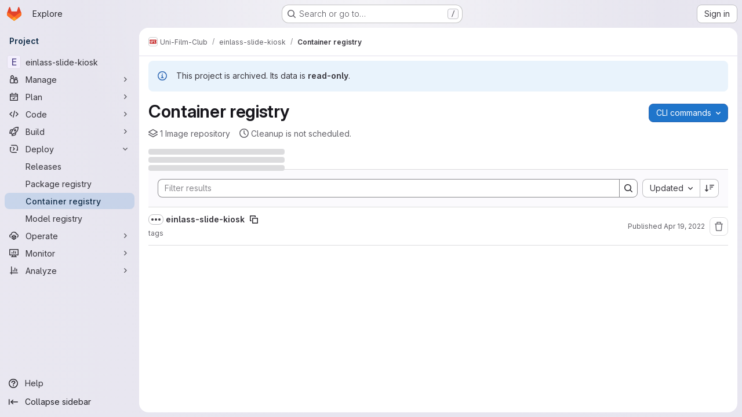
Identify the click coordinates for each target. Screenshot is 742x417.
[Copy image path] (254, 219)
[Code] (69, 114)
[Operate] (69, 236)
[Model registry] (69, 218)
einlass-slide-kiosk (205, 219)
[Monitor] (69, 253)
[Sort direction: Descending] (709, 188)
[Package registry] (69, 183)
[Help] (69, 383)
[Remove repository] (719, 226)
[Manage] (69, 79)
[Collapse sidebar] (69, 402)
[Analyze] (69, 270)
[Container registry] (69, 201)
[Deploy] (69, 149)
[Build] (69, 131)
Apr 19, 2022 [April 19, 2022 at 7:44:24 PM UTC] (684, 226)
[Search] (383, 188)
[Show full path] (155, 219)
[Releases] (69, 166)
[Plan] (69, 97)
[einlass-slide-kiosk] (69, 62)
